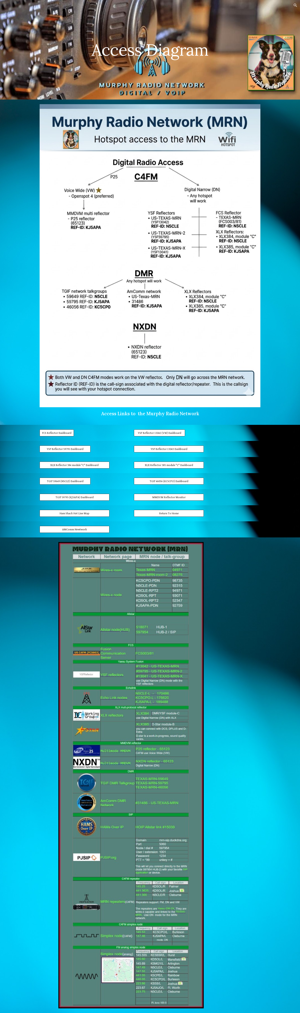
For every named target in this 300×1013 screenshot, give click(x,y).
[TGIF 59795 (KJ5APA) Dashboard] (74, 497)
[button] (295, 5)
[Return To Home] (169, 513)
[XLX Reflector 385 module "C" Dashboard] (169, 465)
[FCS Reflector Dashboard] (57, 432)
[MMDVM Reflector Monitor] (169, 497)
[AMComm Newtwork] (74, 529)
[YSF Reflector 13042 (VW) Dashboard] (159, 432)
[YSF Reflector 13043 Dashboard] (169, 449)
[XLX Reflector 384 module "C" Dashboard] (74, 465)
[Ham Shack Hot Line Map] (74, 513)
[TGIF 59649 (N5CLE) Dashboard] (65, 481)
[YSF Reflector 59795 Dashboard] (65, 449)
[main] (150, 49)
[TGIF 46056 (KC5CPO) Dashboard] (169, 481)
